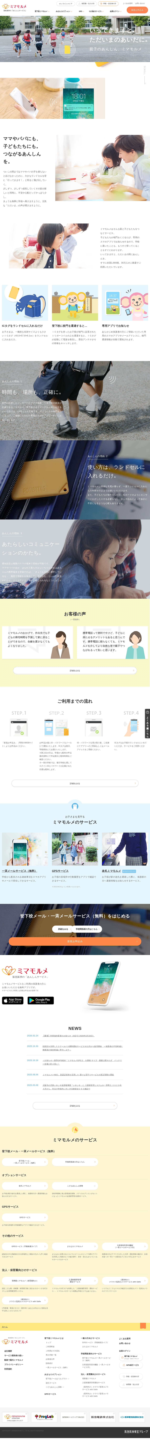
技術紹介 (49, 1377)
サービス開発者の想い (13, 1369)
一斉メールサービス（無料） (57, 1381)
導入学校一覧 (51, 1369)
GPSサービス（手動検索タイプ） (95, 1356)
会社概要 (8, 1365)
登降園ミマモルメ (89, 1392)
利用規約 (8, 1383)
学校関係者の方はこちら (100, 934)
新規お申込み (137, 10)
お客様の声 (50, 1373)
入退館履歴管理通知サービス (93, 1396)
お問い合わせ (140, 3)
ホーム (5, 1340)
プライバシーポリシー (13, 1378)
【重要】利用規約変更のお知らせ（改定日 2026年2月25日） (72, 1044)
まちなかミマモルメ (90, 1360)
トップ (48, 1356)
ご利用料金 (50, 1360)
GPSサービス (50, 1408)
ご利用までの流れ (53, 1365)
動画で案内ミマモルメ (13, 1374)
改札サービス (51, 1397)
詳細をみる (75, 671)
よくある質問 (127, 3)
